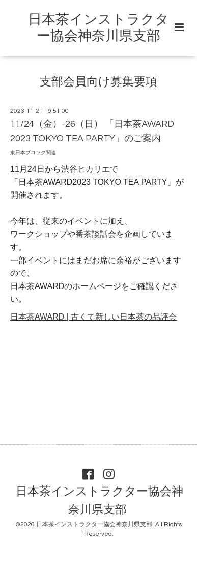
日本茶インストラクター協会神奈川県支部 (99, 501)
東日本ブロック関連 (33, 152)
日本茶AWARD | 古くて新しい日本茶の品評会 (93, 316)
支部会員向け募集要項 (98, 82)
